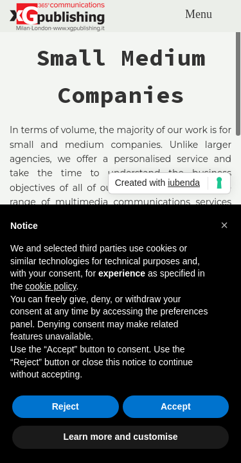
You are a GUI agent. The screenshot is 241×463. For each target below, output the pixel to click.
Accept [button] (176, 406)
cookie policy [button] (50, 286)
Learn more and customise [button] (120, 436)
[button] (224, 225)
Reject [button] (65, 406)
